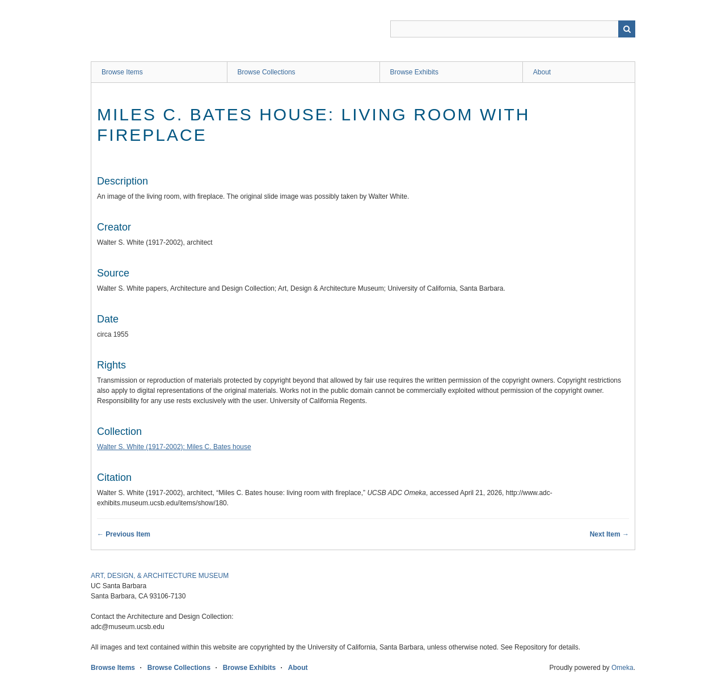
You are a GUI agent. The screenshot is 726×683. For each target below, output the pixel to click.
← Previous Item (123, 534)
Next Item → (609, 534)
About (542, 72)
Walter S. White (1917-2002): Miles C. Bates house (174, 447)
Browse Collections (267, 72)
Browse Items (122, 72)
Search (626, 28)
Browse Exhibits (414, 72)
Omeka (622, 668)
